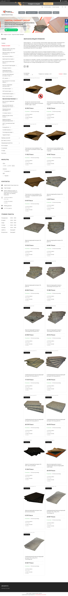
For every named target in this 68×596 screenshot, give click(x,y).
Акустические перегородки (8, 65)
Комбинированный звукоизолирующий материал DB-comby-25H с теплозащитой (34, 558)
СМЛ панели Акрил (6, 91)
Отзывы (3, 150)
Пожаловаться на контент (41, 594)
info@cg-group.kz (8, 205)
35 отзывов (64, 1)
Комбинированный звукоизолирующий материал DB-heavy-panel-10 (34, 375)
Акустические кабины (7, 56)
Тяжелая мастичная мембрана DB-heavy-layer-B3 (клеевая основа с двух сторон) (56, 103)
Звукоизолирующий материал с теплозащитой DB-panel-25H (32, 330)
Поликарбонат (5, 127)
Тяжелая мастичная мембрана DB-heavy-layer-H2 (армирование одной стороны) (33, 196)
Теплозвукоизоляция (7, 132)
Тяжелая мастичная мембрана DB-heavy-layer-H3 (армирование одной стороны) (55, 149)
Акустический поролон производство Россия (7, 105)
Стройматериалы (6, 129)
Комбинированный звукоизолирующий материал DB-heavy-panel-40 (56, 420)
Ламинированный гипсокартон (6, 109)
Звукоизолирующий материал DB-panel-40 (55, 241)
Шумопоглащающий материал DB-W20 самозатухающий (33, 465)
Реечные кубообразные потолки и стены (8, 75)
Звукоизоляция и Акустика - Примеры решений (9, 49)
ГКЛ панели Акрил (6, 88)
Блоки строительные (7, 96)
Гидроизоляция (6, 134)
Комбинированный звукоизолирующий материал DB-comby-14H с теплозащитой (56, 512)
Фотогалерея (4, 145)
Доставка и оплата (5, 140)
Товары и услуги (31, 12)
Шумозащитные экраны (8, 59)
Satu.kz (40, 593)
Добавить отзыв (65, 7)
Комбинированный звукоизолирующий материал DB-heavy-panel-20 (56, 375)
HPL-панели (5, 78)
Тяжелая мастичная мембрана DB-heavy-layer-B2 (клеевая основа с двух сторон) (34, 149)
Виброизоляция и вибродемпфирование (7, 120)
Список (65, 73)
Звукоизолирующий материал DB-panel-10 (55, 195)
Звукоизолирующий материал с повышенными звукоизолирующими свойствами (55, 466)
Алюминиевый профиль (8, 93)
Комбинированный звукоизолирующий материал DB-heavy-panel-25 (34, 420)
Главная (22, 12)
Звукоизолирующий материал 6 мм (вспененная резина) (33, 511)
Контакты (3, 153)
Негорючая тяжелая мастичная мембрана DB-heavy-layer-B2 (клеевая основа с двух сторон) (34, 103)
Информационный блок (7, 143)
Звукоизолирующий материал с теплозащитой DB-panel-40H (54, 330)
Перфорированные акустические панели (7, 71)
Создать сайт (3, 0)
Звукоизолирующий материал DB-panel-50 (33, 285)
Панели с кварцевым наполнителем (7, 85)
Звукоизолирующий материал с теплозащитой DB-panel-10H (54, 285)
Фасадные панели (6, 68)
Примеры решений (45, 12)
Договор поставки (6, 588)
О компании (4, 148)
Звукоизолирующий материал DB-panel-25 (33, 241)
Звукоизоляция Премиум (9, 98)
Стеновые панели (6, 113)
